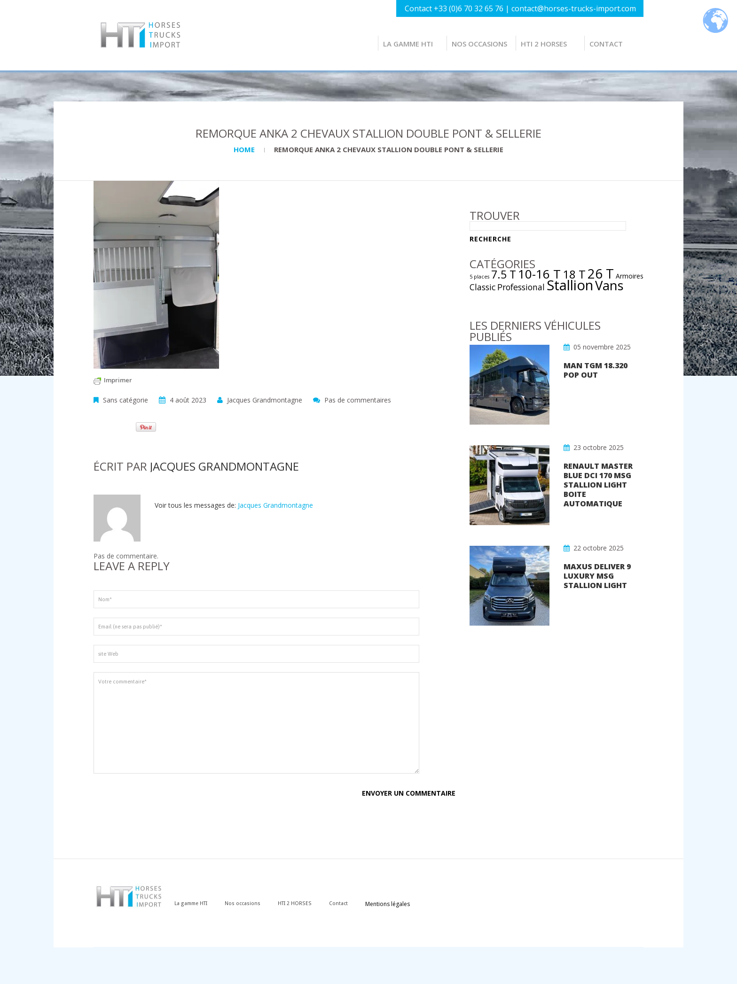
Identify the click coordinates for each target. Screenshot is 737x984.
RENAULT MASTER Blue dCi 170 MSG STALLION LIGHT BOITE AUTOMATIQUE (598, 485)
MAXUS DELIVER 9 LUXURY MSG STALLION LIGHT (597, 575)
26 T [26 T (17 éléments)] (601, 273)
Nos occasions (479, 43)
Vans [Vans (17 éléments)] (609, 285)
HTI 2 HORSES (544, 43)
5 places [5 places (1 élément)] (479, 276)
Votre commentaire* (256, 723)
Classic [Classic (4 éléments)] (482, 287)
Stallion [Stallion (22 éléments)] (570, 285)
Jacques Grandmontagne (264, 399)
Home (244, 149)
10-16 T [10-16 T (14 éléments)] (539, 273)
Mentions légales (399, 904)
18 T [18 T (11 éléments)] (574, 274)
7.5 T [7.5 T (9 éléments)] (503, 274)
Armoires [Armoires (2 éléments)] (629, 275)
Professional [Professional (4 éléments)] (521, 287)
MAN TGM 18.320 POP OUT (595, 370)
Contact (606, 43)
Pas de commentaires (357, 399)
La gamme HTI (408, 43)
